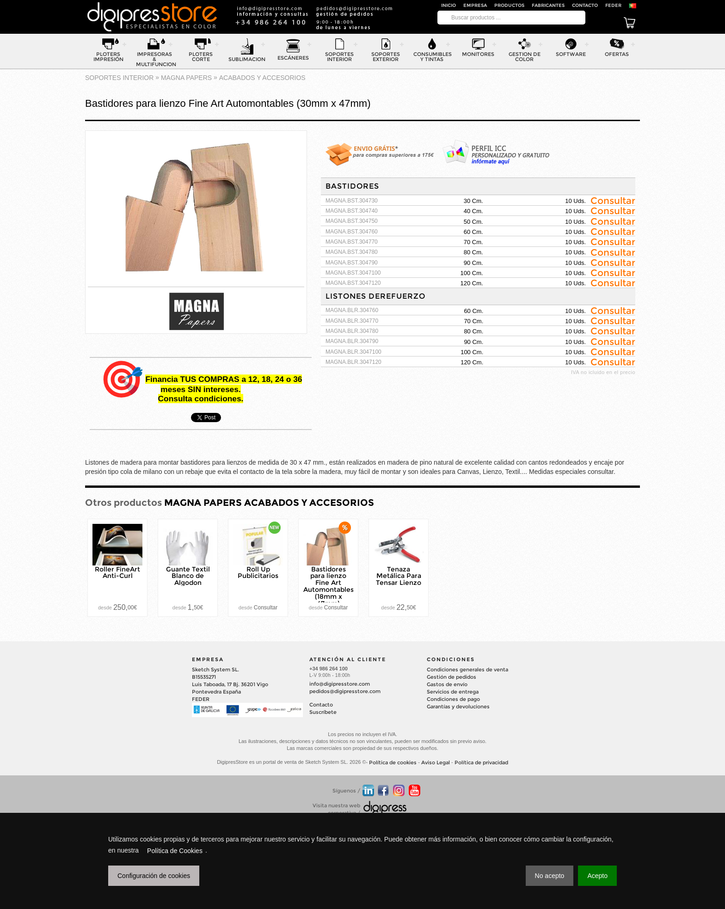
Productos (509, 5)
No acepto (550, 875)
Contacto (585, 5)
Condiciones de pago (453, 699)
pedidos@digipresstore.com (345, 691)
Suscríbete (323, 712)
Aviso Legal (435, 762)
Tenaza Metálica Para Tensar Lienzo (398, 576)
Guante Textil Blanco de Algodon (188, 576)
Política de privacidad (481, 762)
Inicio (448, 5)
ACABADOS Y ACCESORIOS (262, 77)
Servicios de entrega (453, 691)
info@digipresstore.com (339, 684)
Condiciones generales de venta (467, 669)
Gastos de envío (447, 684)
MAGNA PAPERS (186, 77)
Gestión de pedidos (451, 677)
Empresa (475, 5)
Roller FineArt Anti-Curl (117, 572)
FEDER (613, 5)
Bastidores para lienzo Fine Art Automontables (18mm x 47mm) (328, 586)
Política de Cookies (175, 850)
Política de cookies (393, 762)
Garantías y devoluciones (458, 706)
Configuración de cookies (153, 875)
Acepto (597, 875)
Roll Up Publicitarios (258, 572)
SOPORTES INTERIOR (119, 77)
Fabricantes (548, 5)
